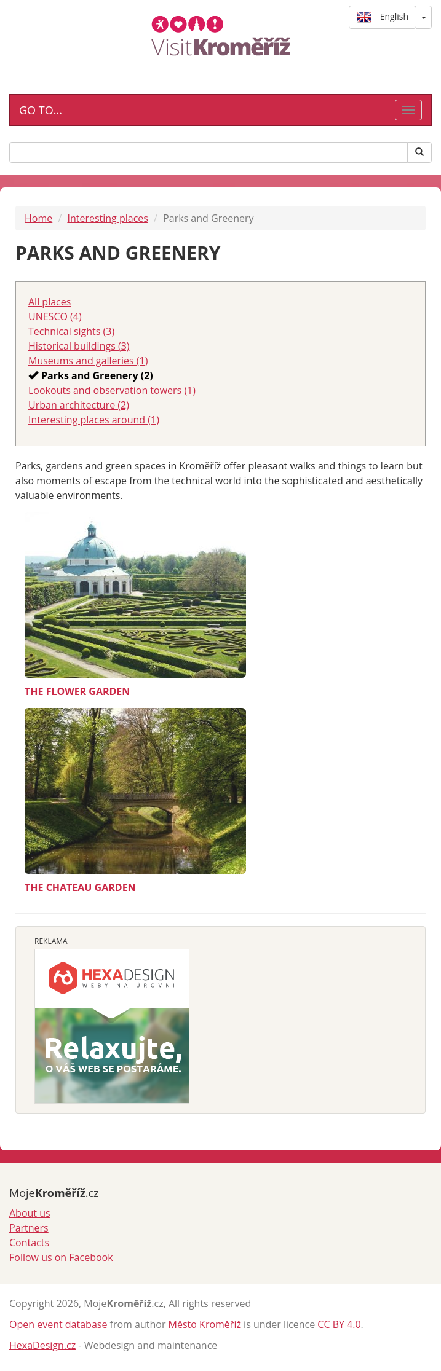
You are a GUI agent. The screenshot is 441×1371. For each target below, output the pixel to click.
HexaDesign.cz (42, 1345)
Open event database (58, 1324)
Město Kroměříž (205, 1324)
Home (38, 218)
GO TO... (40, 110)
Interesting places (107, 218)
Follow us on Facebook (61, 1257)
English (382, 17)
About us (29, 1213)
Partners (29, 1228)
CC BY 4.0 (338, 1324)
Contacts (29, 1242)
